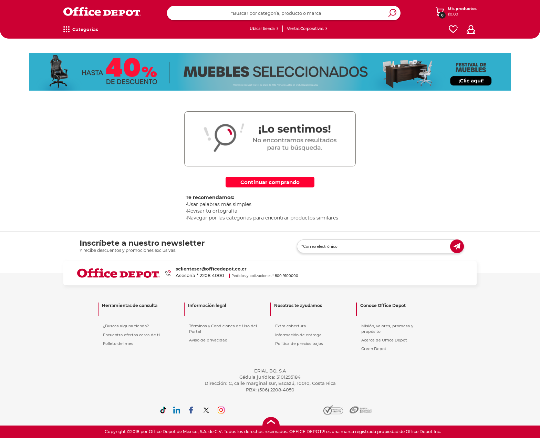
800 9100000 (286, 276)
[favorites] (453, 29)
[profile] (471, 29)
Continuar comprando (270, 182)
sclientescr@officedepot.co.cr (211, 269)
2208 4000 (212, 275)
